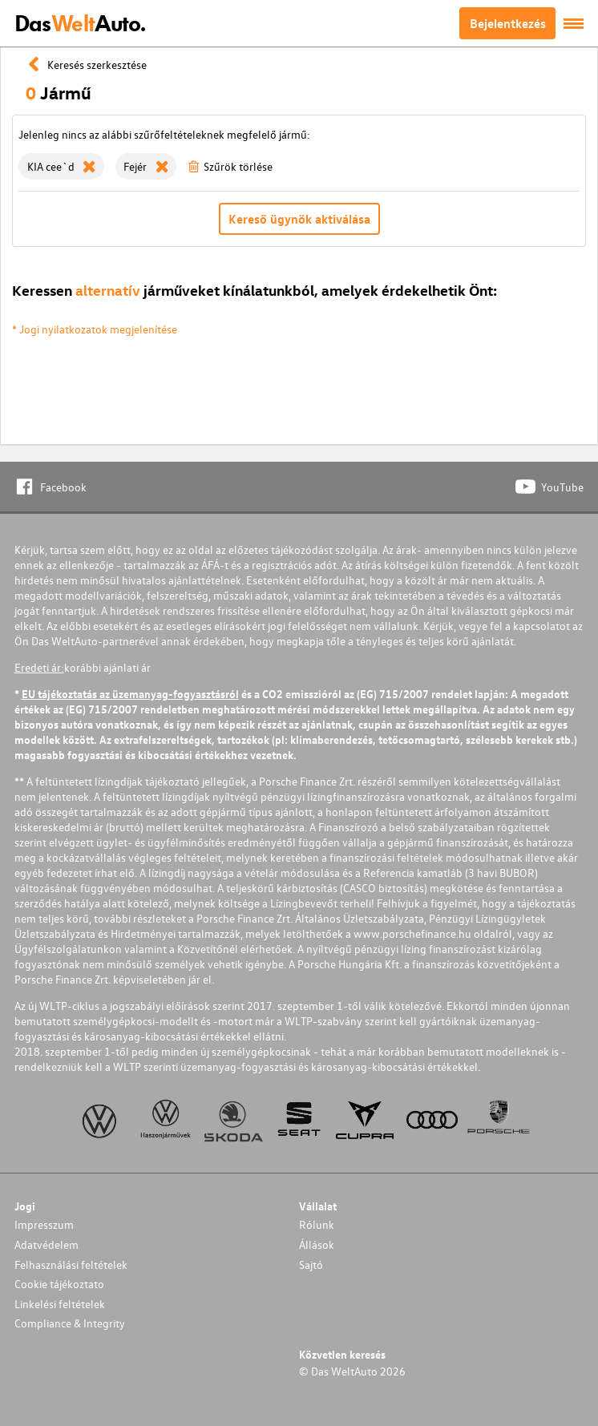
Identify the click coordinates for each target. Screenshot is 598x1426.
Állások (316, 1244)
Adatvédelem (46, 1244)
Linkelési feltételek (59, 1303)
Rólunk (316, 1224)
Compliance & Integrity (69, 1323)
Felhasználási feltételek (70, 1264)
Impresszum (44, 1224)
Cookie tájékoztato (59, 1283)
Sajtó (311, 1264)
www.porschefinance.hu (412, 933)
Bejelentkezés (508, 23)
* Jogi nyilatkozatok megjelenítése (94, 329)
